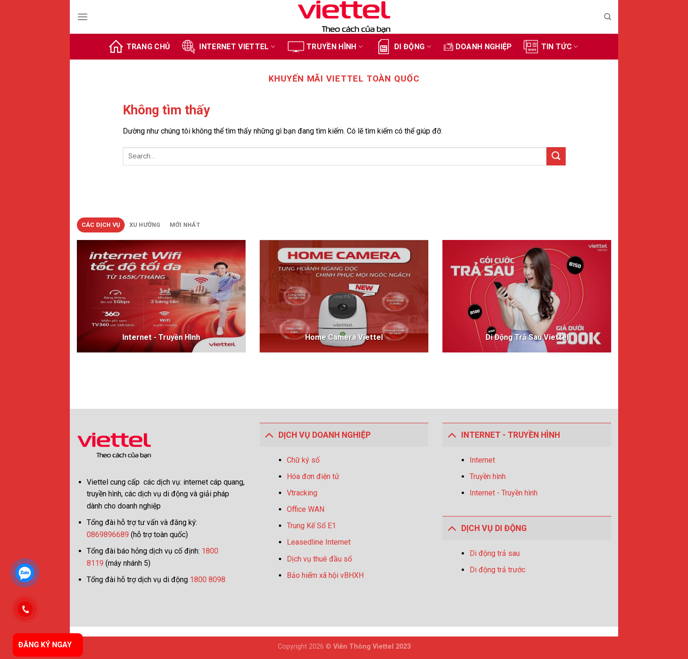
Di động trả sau (495, 553)
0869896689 (109, 534)
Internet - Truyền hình (504, 492)
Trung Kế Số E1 (311, 525)
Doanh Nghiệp (478, 46)
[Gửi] (555, 156)
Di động (403, 46)
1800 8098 (207, 579)
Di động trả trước (497, 569)
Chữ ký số (303, 460)
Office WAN (305, 509)
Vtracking (302, 492)
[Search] (607, 17)
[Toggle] (269, 435)
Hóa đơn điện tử (313, 476)
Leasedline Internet (319, 542)
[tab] (101, 224)
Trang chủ (139, 46)
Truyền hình (325, 46)
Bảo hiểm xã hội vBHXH (325, 575)
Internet (482, 460)
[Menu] (82, 16)
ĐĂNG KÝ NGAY (45, 644)
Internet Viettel (227, 46)
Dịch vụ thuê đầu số (319, 558)
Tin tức (550, 46)
